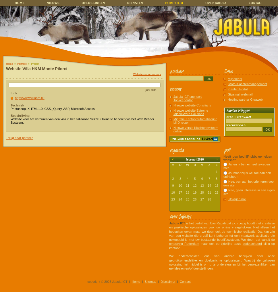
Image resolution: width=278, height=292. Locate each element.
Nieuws (55, 3)
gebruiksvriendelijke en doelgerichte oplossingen (205, 260)
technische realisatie (241, 231)
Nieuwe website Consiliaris (192, 105)
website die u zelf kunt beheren (205, 235)
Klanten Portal (238, 89)
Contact (257, 3)
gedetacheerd (252, 243)
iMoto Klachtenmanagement (247, 84)
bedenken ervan (180, 231)
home (19, 3)
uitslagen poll (237, 199)
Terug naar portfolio (19, 138)
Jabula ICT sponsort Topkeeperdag (187, 98)
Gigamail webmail (240, 94)
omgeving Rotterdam (184, 243)
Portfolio (22, 63)
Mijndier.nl (235, 79)
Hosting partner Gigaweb (245, 99)
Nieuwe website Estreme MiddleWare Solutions (190, 112)
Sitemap (150, 281)
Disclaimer (168, 281)
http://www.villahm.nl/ (30, 98)
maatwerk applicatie (255, 235)
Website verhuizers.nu (147, 74)
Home (9, 63)
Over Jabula (214, 3)
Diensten (133, 3)
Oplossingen (94, 3)
